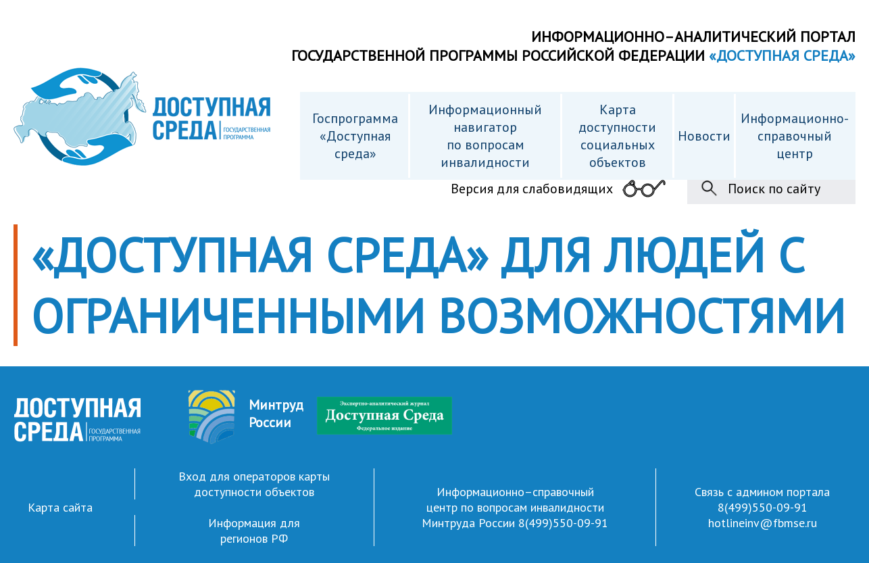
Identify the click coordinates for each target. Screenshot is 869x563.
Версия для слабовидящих (532, 188)
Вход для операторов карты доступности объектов (254, 483)
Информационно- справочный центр (795, 135)
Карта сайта (60, 507)
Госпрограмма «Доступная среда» (355, 135)
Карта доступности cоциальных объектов (617, 136)
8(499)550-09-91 (563, 523)
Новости (704, 136)
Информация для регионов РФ (254, 530)
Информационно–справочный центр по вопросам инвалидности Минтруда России (513, 507)
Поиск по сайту (774, 188)
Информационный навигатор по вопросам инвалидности (485, 136)
